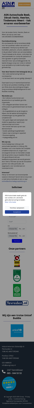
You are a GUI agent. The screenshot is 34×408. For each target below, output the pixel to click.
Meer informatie (10, 202)
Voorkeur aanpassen (17, 208)
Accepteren (17, 212)
